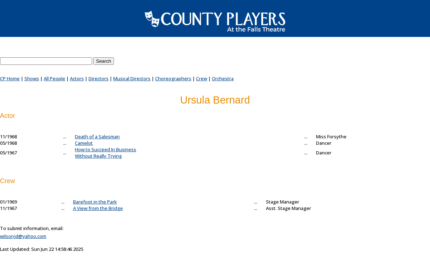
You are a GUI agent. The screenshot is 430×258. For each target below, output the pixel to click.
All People (54, 78)
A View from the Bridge (98, 208)
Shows (31, 78)
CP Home (10, 78)
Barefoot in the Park (95, 202)
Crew (201, 78)
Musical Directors (131, 78)
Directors (99, 78)
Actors (77, 78)
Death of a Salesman (97, 136)
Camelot (84, 143)
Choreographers (173, 78)
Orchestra (223, 78)
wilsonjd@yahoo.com (23, 236)
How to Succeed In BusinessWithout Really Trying (105, 152)
